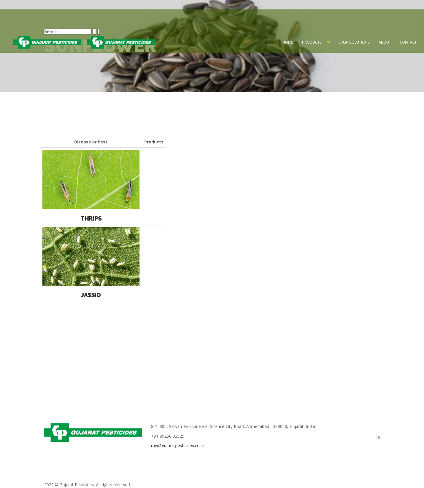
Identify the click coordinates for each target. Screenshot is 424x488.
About (385, 42)
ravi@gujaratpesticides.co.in (177, 445)
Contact (408, 42)
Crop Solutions (354, 42)
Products (312, 42)
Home (287, 42)
